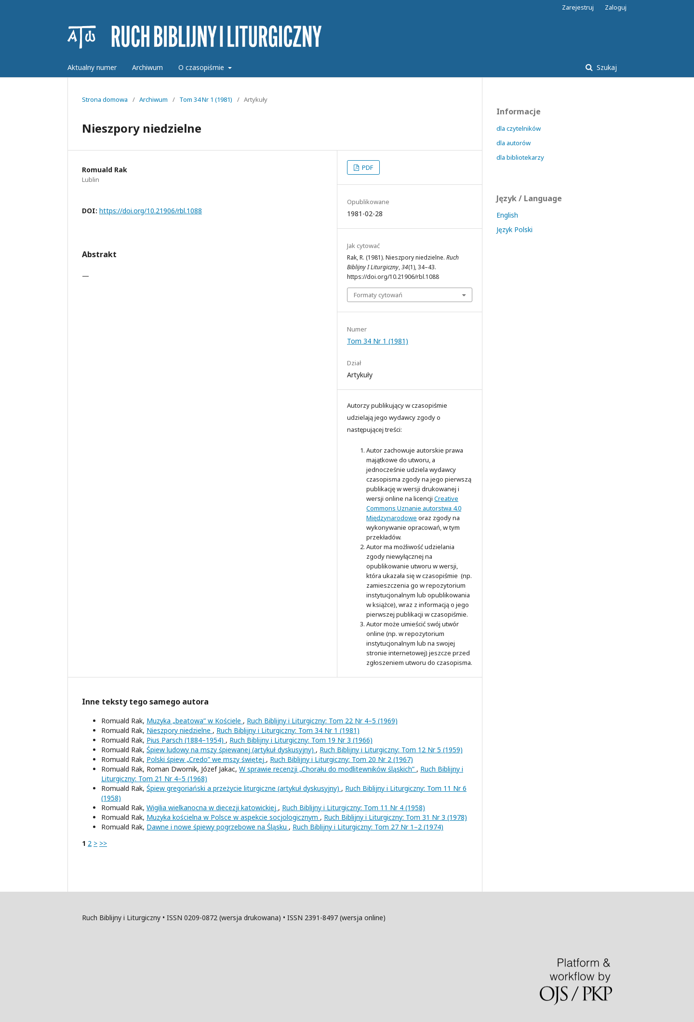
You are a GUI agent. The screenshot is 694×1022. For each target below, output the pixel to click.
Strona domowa (105, 99)
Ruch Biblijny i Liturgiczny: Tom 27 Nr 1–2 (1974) (368, 826)
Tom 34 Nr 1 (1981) (205, 99)
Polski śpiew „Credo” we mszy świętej (206, 759)
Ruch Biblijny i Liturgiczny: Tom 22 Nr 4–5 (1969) (322, 720)
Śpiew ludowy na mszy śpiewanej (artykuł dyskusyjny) (231, 749)
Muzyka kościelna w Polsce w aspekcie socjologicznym (233, 817)
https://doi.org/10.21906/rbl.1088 (150, 210)
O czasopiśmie (202, 67)
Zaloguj (616, 7)
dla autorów (513, 142)
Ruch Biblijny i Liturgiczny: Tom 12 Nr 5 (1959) (391, 749)
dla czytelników (518, 128)
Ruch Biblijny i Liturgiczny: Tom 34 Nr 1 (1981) (288, 730)
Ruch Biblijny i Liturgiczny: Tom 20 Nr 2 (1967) (341, 759)
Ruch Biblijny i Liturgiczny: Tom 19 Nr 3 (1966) (301, 740)
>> (103, 843)
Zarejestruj (578, 7)
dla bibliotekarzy (520, 157)
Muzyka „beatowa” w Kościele (195, 720)
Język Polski (514, 229)
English (507, 215)
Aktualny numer (92, 67)
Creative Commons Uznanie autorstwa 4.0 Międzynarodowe (413, 508)
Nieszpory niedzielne (180, 730)
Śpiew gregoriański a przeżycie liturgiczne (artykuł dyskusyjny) (244, 788)
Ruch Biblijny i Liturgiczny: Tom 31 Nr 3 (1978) (395, 817)
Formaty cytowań (378, 294)
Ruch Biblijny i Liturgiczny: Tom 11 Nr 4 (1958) (353, 807)
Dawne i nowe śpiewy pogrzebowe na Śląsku (218, 826)
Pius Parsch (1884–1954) (186, 740)
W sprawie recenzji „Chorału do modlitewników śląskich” (327, 768)
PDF (366, 167)
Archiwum (147, 67)
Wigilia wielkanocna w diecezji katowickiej (212, 807)
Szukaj (606, 67)
